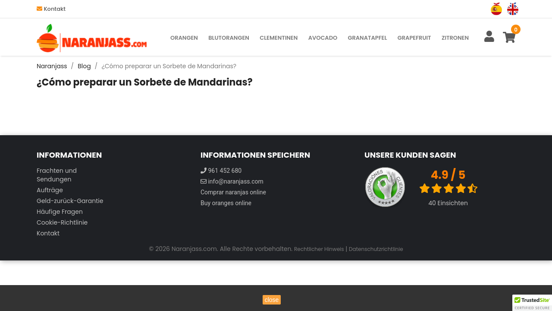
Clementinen (279, 38)
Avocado (323, 38)
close (272, 299)
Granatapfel (367, 38)
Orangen (184, 38)
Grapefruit (414, 38)
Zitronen (455, 38)
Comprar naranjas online (233, 192)
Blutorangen (228, 38)
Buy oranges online (226, 203)
